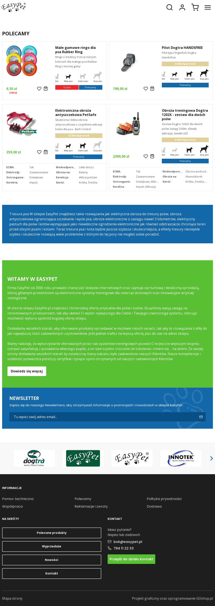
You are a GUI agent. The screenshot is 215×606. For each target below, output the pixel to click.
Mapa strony (12, 598)
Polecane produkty (52, 533)
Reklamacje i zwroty (91, 506)
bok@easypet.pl (128, 541)
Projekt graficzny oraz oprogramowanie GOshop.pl (172, 598)
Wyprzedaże (51, 546)
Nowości (51, 560)
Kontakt (51, 573)
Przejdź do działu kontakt (131, 559)
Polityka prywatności (164, 498)
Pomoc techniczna (17, 498)
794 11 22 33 (124, 548)
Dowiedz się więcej (27, 371)
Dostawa (154, 506)
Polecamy (83, 498)
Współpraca (12, 506)
